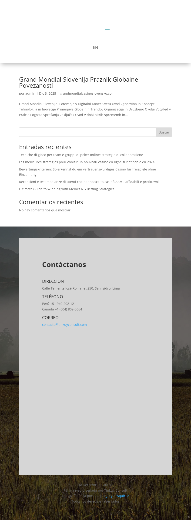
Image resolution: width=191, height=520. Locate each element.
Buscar (164, 132)
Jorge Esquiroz (118, 495)
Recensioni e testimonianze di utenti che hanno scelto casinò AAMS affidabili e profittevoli (89, 182)
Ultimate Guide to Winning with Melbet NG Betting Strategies (66, 189)
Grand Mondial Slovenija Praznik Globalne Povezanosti (78, 82)
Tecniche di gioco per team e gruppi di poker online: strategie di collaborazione (81, 155)
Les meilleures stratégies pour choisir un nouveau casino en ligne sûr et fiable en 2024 (86, 162)
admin (30, 93)
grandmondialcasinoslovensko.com (87, 93)
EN (95, 47)
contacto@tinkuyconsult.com (64, 324)
